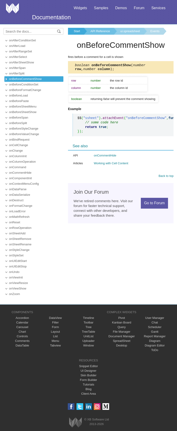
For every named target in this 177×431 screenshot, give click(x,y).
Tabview (55, 345)
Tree (88, 327)
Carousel (22, 327)
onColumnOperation (22, 161)
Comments (22, 341)
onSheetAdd (17, 233)
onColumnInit (18, 156)
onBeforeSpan (18, 117)
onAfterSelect (18, 57)
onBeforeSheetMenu (22, 106)
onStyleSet (16, 255)
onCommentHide (20, 172)
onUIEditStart (18, 261)
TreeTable (88, 331)
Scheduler (155, 327)
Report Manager (154, 336)
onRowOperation (20, 228)
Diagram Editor (155, 345)
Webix (75, 422)
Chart (22, 331)
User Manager (154, 318)
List (55, 336)
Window (88, 345)
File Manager (121, 331)
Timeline (88, 318)
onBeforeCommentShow (25, 79)
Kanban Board (121, 322)
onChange (16, 150)
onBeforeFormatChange (25, 90)
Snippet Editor (88, 366)
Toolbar (89, 322)
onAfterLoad (17, 46)
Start (77, 31)
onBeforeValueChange (24, 134)
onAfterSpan (17, 68)
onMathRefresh (19, 216)
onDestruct (16, 200)
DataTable (22, 345)
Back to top (166, 177)
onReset (14, 222)
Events (154, 31)
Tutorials (88, 384)
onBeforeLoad (18, 95)
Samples (101, 8)
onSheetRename (20, 244)
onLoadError (17, 211)
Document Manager (122, 336)
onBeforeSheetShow (22, 112)
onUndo (14, 272)
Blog (88, 389)
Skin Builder (88, 375)
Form (55, 327)
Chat (155, 322)
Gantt (154, 331)
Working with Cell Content (111, 164)
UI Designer (89, 370)
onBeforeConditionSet (23, 84)
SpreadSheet (121, 341)
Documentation (51, 17)
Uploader (89, 341)
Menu (55, 341)
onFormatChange (20, 205)
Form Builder (88, 380)
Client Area (88, 393)
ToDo (154, 350)
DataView (55, 318)
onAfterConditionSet (22, 40)
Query (122, 327)
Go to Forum (154, 204)
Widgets (80, 8)
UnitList (88, 336)
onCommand (17, 167)
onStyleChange (19, 250)
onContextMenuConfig (24, 183)
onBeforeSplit (18, 123)
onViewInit (16, 277)
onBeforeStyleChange (23, 128)
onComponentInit (20, 178)
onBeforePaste (19, 101)
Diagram (154, 341)
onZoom (14, 294)
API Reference (100, 31)
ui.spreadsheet (130, 31)
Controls (22, 336)
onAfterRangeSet (20, 51)
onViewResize (18, 283)
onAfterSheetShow (21, 62)
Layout (55, 331)
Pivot (121, 318)
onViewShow (17, 288)
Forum (139, 8)
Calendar (22, 322)
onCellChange (18, 145)
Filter (55, 322)
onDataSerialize (19, 194)
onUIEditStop (18, 266)
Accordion (22, 318)
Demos (121, 8)
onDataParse (18, 189)
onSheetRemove (20, 239)
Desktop (121, 345)
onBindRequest (19, 139)
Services (158, 8)
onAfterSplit (16, 73)
